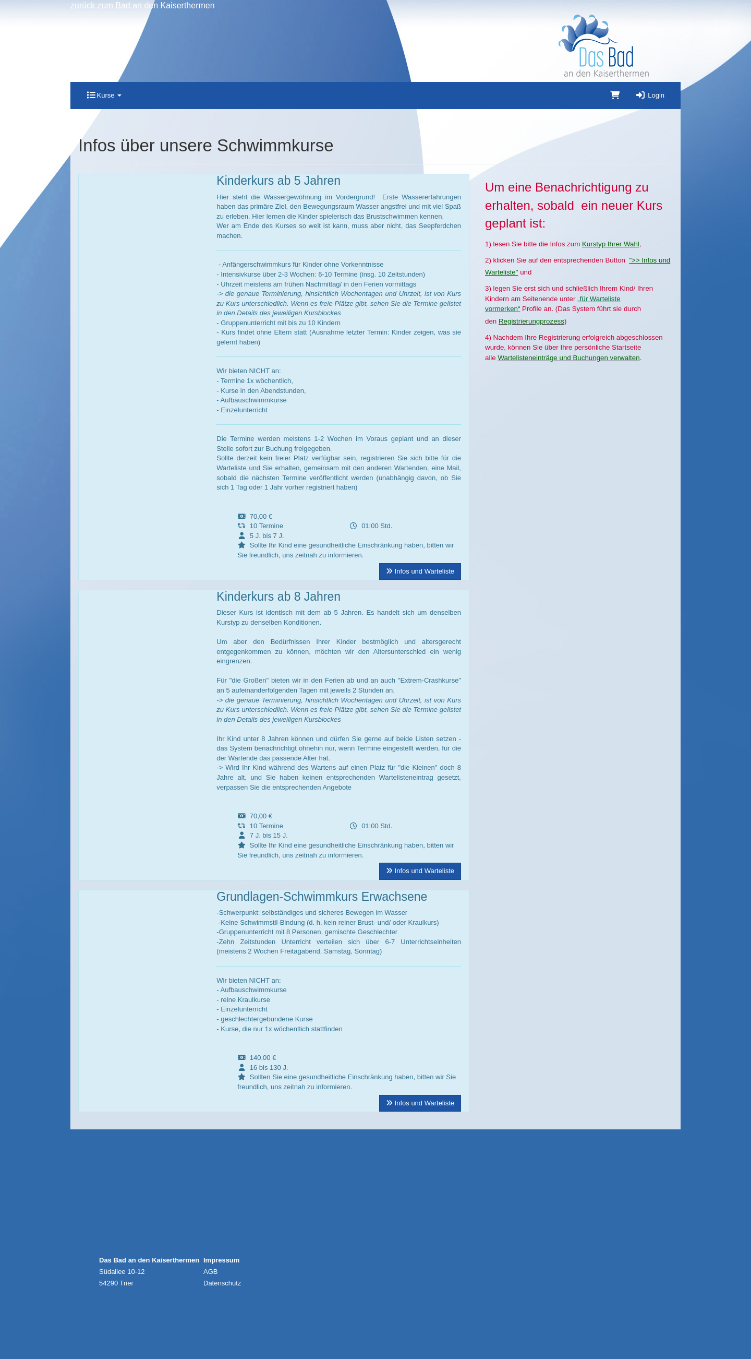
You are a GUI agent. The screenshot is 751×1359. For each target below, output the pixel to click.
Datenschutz (222, 1283)
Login (649, 95)
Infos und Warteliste (420, 571)
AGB (210, 1271)
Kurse (104, 95)
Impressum (221, 1260)
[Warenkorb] (614, 95)
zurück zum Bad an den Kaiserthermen (142, 5)
